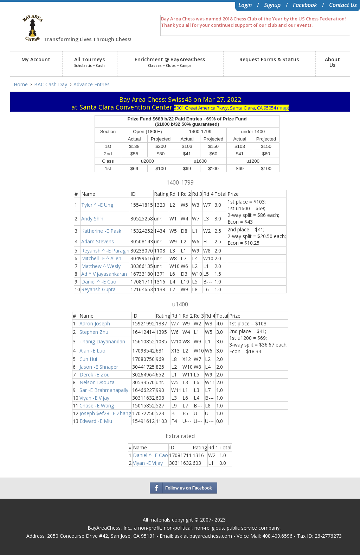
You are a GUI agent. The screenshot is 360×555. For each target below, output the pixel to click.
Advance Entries (91, 84)
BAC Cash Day (50, 84)
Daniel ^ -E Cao (98, 281)
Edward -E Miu (95, 421)
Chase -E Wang (96, 405)
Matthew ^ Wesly (101, 266)
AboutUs (332, 62)
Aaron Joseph (94, 323)
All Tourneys (89, 62)
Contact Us (343, 5)
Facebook (305, 5)
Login (245, 5)
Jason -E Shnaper (98, 366)
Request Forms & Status (269, 59)
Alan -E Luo (92, 350)
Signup (272, 5)
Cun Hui (88, 359)
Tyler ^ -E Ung (97, 204)
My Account (35, 59)
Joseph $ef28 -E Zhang (105, 413)
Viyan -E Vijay (94, 397)
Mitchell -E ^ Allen (101, 258)
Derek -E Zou (94, 374)
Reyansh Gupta (98, 289)
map (283, 108)
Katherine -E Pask (101, 230)
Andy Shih (92, 218)
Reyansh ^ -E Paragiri (105, 250)
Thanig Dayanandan (102, 341)
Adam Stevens (97, 241)
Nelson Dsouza (97, 382)
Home (21, 84)
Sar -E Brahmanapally (103, 390)
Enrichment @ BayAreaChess (170, 62)
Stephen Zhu (93, 332)
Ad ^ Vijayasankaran (104, 273)
